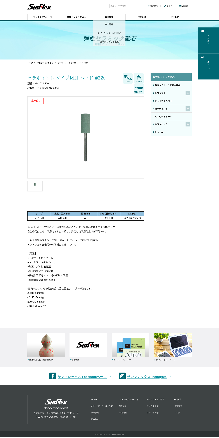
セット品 (159, 132)
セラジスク (160, 93)
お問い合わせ (152, 413)
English (183, 6)
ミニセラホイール (163, 116)
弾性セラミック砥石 (76, 16)
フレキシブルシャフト (43, 16)
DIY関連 (177, 400)
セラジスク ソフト (163, 101)
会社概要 (174, 16)
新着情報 (95, 413)
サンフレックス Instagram (147, 377)
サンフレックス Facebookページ (82, 377)
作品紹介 (142, 16)
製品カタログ (152, 407)
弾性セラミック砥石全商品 (167, 85)
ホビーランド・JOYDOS (102, 407)
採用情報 (153, 6)
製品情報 (109, 16)
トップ (30, 63)
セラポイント (161, 109)
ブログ (168, 6)
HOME (94, 400)
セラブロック (161, 124)
